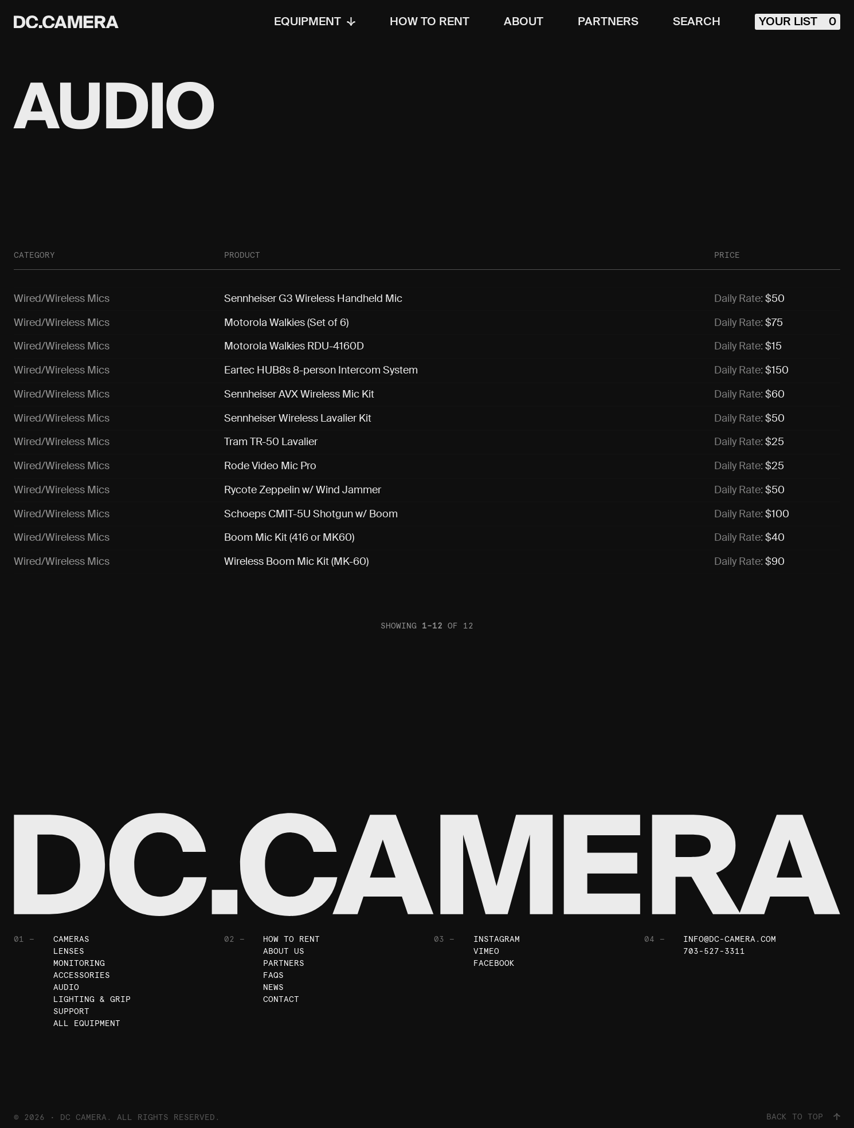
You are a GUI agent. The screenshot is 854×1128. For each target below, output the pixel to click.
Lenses (68, 942)
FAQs (273, 966)
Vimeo (486, 942)
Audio (66, 978)
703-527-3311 (714, 942)
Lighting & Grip (92, 990)
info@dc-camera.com (729, 930)
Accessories (81, 966)
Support (71, 1002)
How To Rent (429, 21)
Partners (608, 21)
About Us (283, 942)
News (273, 978)
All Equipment (86, 1014)
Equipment (314, 21)
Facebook (494, 954)
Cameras (71, 930)
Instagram (496, 930)
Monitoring (79, 954)
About (523, 21)
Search (696, 21)
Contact (281, 990)
